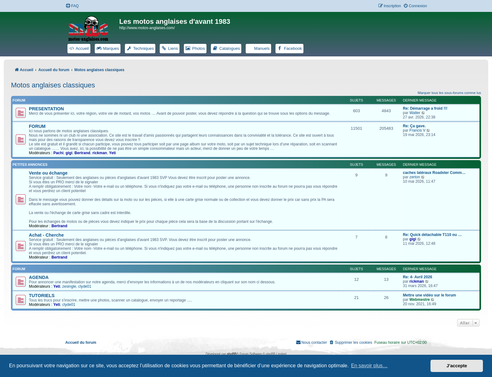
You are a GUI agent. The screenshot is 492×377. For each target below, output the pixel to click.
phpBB (231, 354)
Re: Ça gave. (414, 126)
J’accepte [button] (457, 365)
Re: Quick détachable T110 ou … (432, 235)
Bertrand (82, 153)
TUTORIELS (42, 295)
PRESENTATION (46, 108)
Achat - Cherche (46, 235)
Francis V (417, 130)
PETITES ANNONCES (30, 164)
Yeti (112, 153)
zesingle (69, 286)
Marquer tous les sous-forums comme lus (449, 93)
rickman (99, 153)
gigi (69, 153)
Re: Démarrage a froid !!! (425, 108)
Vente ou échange (48, 172)
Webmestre (419, 299)
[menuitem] (72, 6)
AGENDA (39, 277)
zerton (414, 177)
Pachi (58, 153)
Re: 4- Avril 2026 (417, 277)
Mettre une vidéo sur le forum (429, 295)
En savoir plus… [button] (369, 365)
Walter (414, 113)
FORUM (37, 126)
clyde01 (84, 286)
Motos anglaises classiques (53, 85)
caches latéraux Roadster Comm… (434, 172)
